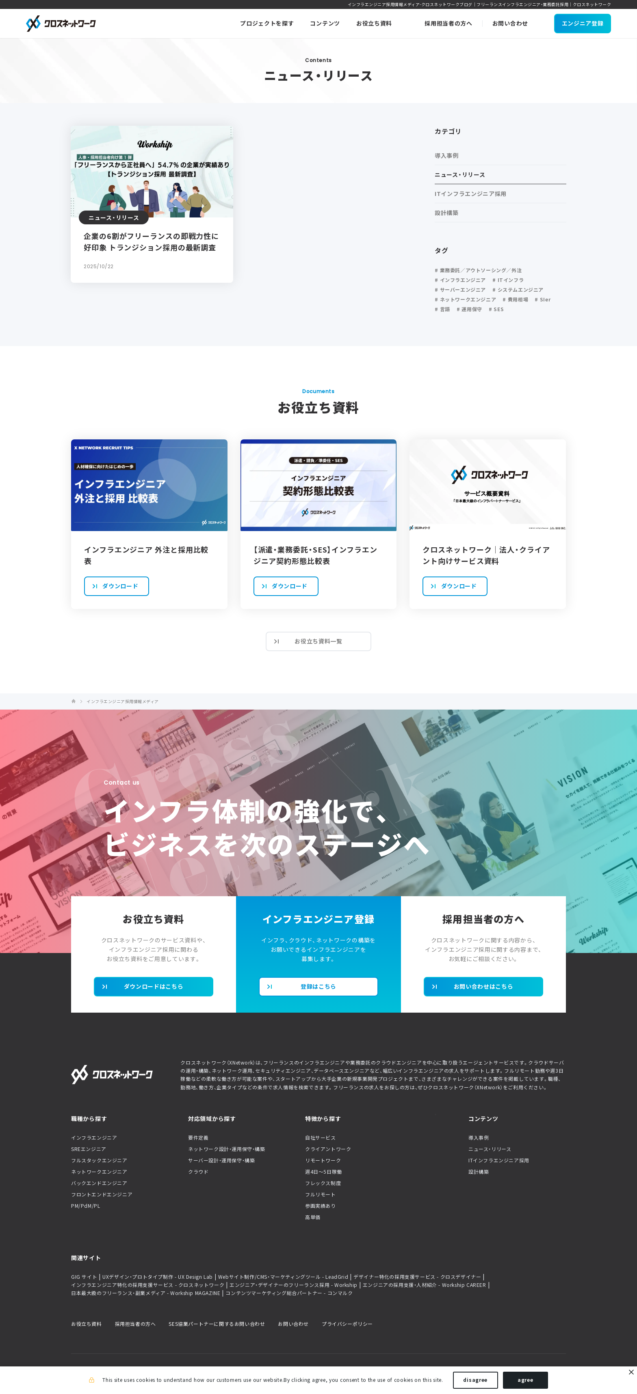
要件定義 (198, 1137)
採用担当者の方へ (135, 1323)
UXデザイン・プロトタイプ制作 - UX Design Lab (157, 1276)
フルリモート (320, 1194)
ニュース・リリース (489, 1149)
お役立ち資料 (86, 1323)
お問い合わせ (293, 1323)
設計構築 (478, 1171)
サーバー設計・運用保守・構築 (221, 1160)
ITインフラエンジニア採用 (498, 1160)
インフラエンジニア (94, 1137)
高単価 (313, 1217)
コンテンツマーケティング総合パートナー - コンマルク (289, 1293)
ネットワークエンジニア (99, 1171)
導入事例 (478, 1137)
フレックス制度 (323, 1183)
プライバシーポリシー (347, 1323)
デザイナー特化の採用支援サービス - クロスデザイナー (417, 1276)
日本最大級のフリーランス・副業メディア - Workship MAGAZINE (145, 1293)
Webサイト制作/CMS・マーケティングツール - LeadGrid (283, 1276)
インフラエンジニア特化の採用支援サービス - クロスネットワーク (147, 1285)
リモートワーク (323, 1160)
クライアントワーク (328, 1149)
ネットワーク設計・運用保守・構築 (226, 1149)
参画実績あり (320, 1205)
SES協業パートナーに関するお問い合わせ (217, 1323)
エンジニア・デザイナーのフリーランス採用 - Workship (294, 1285)
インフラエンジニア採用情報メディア (123, 701)
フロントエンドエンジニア (101, 1194)
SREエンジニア (88, 1149)
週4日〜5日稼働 (323, 1171)
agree (525, 1381)
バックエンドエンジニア (99, 1183)
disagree (475, 1381)
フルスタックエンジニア (99, 1160)
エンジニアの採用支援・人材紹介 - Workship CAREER (424, 1285)
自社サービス (320, 1137)
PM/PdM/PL (85, 1205)
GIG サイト (84, 1276)
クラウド (198, 1171)
